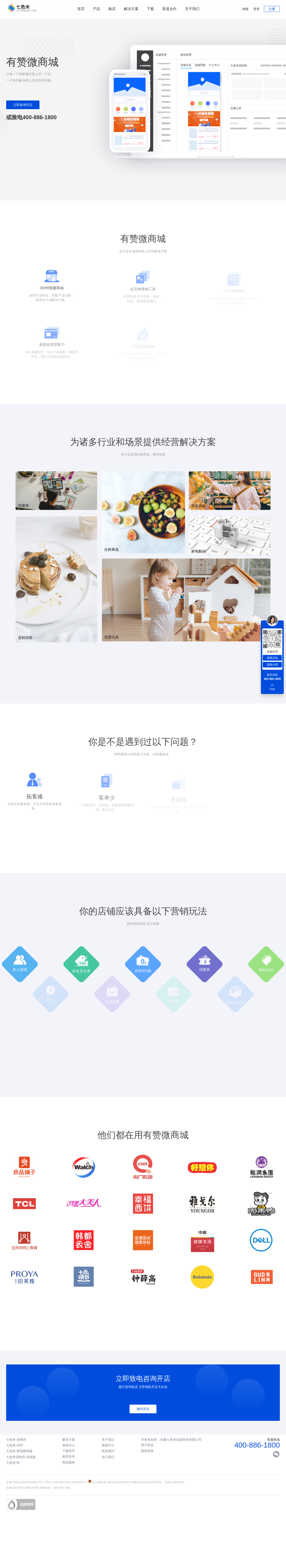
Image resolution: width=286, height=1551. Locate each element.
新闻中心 (108, 1445)
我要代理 (272, 664)
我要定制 (272, 657)
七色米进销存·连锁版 (21, 1457)
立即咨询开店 (22, 105)
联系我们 (108, 1451)
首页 (81, 9)
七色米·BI (13, 1462)
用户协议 (147, 1445)
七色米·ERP (14, 1445)
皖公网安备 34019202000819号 (111, 1482)
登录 (256, 9)
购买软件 (68, 1456)
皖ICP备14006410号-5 (73, 1482)
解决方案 (68, 1439)
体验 (245, 9)
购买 (112, 9)
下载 (150, 9)
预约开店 (143, 1409)
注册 (272, 9)
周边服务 (68, 1462)
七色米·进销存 (16, 1439)
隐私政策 (147, 1451)
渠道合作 (169, 9)
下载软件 (68, 1451)
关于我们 (192, 9)
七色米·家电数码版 (19, 1451)
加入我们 (108, 1457)
